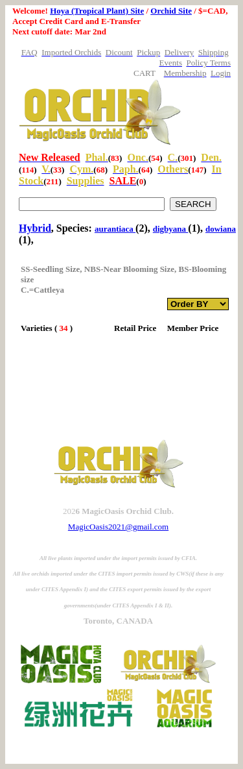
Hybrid (35, 228)
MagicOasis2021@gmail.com (118, 526)
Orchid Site (171, 11)
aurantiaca (115, 229)
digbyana (171, 229)
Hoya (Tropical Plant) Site (97, 11)
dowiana (220, 229)
